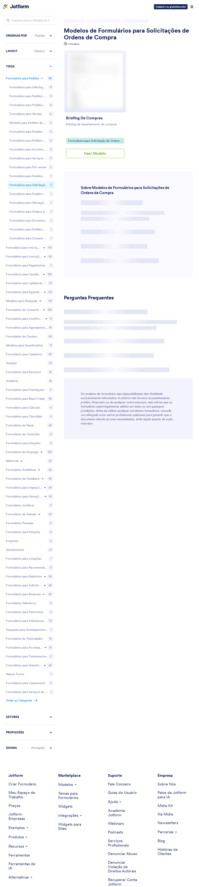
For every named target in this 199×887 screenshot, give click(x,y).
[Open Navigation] (191, 6)
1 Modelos (73, 43)
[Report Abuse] (122, 693)
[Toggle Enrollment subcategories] (21, 300)
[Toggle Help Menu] (115, 641)
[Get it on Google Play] (28, 753)
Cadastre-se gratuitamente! (171, 6)
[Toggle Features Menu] (18, 686)
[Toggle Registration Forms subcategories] (44, 87)
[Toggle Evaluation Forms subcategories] (39, 309)
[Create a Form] (22, 624)
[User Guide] (122, 632)
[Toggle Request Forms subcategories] (45, 425)
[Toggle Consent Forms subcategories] (44, 149)
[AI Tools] (23, 705)
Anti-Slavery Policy (143, 869)
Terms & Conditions (24, 869)
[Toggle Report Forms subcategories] (45, 416)
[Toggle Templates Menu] (67, 624)
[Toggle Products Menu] (18, 676)
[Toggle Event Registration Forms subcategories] (45, 96)
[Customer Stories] (173, 691)
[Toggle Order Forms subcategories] (42, 78)
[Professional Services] (123, 682)
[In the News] (165, 654)
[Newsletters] (168, 662)
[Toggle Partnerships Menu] (168, 671)
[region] (29, 311)
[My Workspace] (23, 634)
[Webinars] (116, 663)
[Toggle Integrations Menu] (70, 655)
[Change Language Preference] (171, 849)
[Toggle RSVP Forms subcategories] (46, 158)
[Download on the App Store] (28, 767)
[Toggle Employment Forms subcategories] (41, 291)
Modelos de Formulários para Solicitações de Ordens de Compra (126, 34)
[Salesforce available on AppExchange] (28, 782)
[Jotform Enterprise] (23, 656)
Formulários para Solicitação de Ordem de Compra (94, 141)
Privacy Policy (54, 869)
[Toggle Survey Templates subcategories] (40, 140)
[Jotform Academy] (123, 652)
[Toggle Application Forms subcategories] (44, 114)
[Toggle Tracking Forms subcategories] (45, 487)
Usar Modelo (95, 153)
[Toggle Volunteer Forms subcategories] (45, 505)
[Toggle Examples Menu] (18, 667)
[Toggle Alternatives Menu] (20, 717)
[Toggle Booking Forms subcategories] (45, 131)
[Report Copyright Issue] (123, 706)
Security (76, 869)
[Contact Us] (119, 624)
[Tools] (19, 695)
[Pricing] (14, 645)
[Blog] (161, 680)
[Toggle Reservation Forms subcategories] (43, 434)
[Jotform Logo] (16, 7)
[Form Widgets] (65, 646)
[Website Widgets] (73, 666)
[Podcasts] (115, 672)
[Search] (8, 20)
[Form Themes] (73, 635)
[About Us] (167, 624)
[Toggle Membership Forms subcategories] (39, 354)
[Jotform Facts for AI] (173, 634)
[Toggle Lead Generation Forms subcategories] (45, 336)
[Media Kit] (165, 645)
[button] (29, 35)
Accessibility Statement (105, 869)
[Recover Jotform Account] (123, 721)
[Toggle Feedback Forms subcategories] (42, 318)
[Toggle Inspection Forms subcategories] (45, 327)
